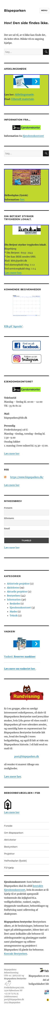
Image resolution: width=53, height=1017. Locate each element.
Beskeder (15, 603)
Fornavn (8, 508)
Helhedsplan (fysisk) (15, 860)
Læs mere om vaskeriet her (20, 668)
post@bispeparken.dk (26, 756)
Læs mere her (11, 453)
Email (7, 528)
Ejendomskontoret (33, 135)
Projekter (9, 853)
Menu (44, 10)
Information (14, 599)
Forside (8, 825)
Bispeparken (15, 11)
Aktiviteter (13, 587)
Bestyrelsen (13, 595)
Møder (13, 611)
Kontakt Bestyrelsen (15, 953)
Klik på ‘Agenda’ (13, 326)
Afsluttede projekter (18, 583)
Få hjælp (9, 867)
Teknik (14, 615)
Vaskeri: (19, 656)
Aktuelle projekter (17, 591)
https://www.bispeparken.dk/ (26, 477)
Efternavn (9, 518)
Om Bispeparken (13, 832)
